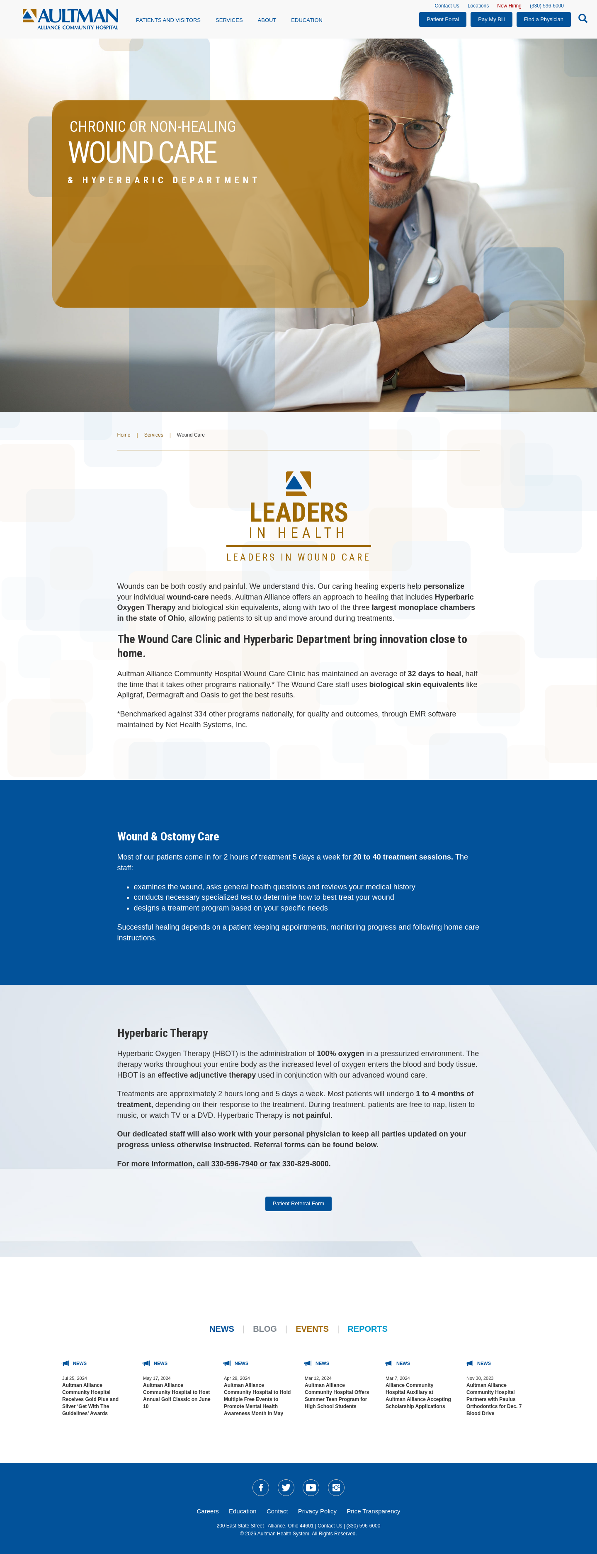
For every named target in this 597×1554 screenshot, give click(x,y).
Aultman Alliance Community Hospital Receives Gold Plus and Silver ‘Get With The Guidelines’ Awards (90, 1399)
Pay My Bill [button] (491, 19)
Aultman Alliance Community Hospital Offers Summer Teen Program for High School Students (337, 1395)
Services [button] (229, 20)
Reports (367, 1328)
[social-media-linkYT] (311, 1487)
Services (153, 435)
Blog (265, 1328)
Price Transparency (373, 1511)
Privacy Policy (317, 1511)
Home (124, 435)
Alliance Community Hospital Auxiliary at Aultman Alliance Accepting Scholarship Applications (418, 1395)
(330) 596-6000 (547, 6)
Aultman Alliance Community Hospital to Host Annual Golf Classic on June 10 (177, 1395)
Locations (478, 6)
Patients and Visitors (168, 20)
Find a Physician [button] (543, 19)
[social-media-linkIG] (336, 1487)
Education (307, 20)
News (221, 1328)
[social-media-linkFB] (260, 1487)
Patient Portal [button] (443, 19)
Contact (277, 1511)
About (267, 20)
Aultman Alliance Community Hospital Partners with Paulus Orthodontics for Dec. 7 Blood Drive (494, 1399)
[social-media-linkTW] (286, 1487)
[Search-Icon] (581, 20)
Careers (207, 1511)
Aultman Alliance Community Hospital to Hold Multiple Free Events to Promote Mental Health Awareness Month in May (257, 1399)
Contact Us (447, 6)
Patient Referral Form (298, 1203)
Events (312, 1328)
